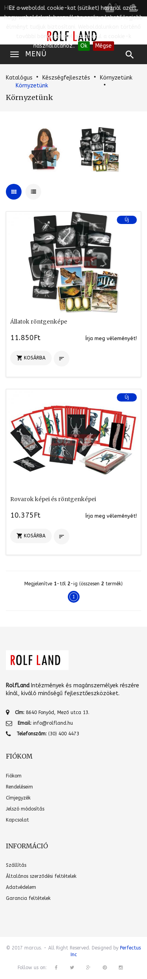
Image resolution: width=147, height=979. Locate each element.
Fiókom (14, 776)
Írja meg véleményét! (111, 338)
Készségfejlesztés (66, 77)
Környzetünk (116, 77)
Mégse (103, 46)
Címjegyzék (18, 798)
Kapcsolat (17, 820)
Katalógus (19, 77)
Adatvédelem (21, 887)
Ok (83, 46)
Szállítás (16, 865)
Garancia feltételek (28, 898)
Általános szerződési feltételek (41, 876)
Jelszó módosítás (25, 809)
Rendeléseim (19, 787)
